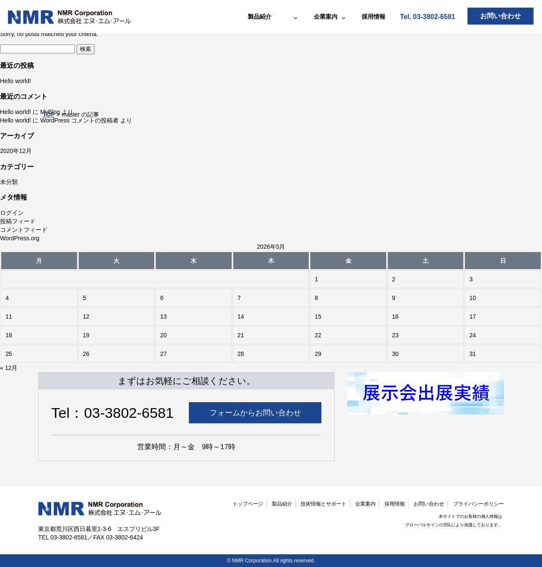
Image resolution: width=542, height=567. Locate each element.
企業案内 (365, 504)
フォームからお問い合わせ (255, 413)
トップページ (247, 504)
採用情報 (373, 16)
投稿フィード (18, 221)
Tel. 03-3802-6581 (427, 16)
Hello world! (15, 81)
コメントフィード (23, 229)
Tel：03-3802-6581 (112, 413)
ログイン (12, 212)
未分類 (9, 181)
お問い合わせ (500, 15)
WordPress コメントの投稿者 (79, 120)
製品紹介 (282, 504)
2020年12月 (16, 150)
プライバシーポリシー (478, 504)
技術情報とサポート (323, 504)
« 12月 (8, 367)
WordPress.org (19, 238)
